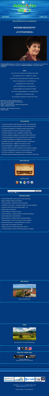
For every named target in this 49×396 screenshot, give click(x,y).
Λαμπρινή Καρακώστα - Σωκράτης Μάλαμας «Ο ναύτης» (15, 222)
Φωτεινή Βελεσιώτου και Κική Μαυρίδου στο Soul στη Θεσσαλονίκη (19, 126)
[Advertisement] (24, 256)
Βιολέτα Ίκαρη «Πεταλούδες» (8, 209)
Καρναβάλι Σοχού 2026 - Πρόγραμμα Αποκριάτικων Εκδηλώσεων (18, 141)
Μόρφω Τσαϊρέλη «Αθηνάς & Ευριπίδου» (11, 200)
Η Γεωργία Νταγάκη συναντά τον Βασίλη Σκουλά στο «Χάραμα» (17, 228)
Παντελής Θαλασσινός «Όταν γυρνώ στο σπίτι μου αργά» (16, 198)
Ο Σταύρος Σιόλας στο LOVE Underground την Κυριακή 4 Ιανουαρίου (19, 148)
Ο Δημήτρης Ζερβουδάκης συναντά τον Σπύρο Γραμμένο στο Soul (18, 150)
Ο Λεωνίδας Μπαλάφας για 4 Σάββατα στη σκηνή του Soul (16, 139)
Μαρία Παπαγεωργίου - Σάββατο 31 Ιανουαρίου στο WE (16, 143)
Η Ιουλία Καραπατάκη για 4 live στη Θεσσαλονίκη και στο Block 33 (18, 137)
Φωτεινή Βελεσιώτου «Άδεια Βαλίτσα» (11, 216)
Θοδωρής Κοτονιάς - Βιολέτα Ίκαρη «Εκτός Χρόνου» (14, 226)
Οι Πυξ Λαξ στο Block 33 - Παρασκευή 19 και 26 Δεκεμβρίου (17, 152)
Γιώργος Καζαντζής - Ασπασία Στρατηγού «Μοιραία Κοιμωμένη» (17, 213)
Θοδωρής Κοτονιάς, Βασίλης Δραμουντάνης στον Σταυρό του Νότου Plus (20, 154)
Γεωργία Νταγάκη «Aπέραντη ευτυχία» (11, 211)
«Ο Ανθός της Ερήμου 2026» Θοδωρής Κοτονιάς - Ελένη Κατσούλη (19, 124)
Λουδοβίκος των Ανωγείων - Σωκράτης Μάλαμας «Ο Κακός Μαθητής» (19, 205)
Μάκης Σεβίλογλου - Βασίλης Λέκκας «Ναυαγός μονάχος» (16, 218)
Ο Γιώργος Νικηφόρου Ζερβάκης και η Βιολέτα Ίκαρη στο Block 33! (19, 135)
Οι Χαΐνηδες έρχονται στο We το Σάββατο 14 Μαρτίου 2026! (17, 133)
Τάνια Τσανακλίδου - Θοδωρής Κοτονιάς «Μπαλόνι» (14, 203)
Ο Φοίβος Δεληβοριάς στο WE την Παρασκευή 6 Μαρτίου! (16, 130)
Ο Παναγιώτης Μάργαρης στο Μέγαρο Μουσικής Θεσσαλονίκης (18, 128)
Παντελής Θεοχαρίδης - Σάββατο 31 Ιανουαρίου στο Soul (16, 145)
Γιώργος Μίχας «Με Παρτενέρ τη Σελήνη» (12, 224)
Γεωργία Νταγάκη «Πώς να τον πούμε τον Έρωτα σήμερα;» (16, 220)
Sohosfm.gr (22, 385)
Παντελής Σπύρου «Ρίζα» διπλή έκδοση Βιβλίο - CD (14, 207)
